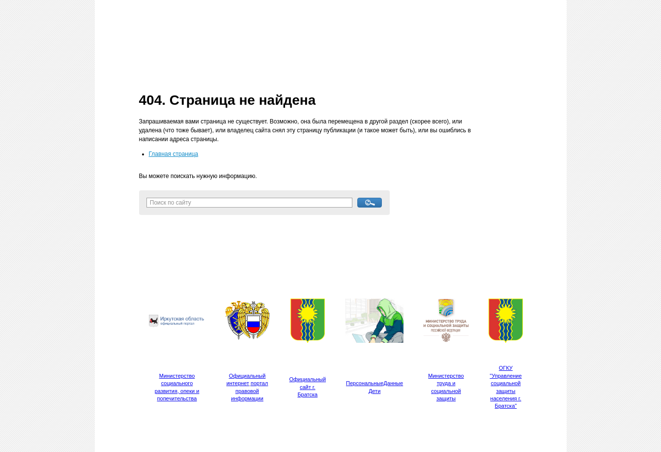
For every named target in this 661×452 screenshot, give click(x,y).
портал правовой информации (249, 390)
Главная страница (174, 154)
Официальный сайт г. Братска (307, 386)
